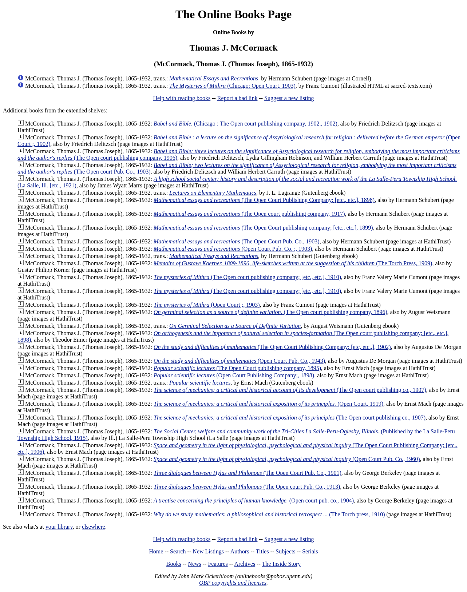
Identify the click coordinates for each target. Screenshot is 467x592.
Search (178, 551)
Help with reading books (181, 98)
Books (173, 564)
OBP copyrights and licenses (232, 583)
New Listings (208, 551)
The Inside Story (281, 564)
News (194, 564)
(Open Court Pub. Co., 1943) (239, 361)
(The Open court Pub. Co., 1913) (247, 487)
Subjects (285, 551)
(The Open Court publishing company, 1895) (237, 368)
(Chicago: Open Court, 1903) (232, 86)
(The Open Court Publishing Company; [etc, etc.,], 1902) (272, 347)
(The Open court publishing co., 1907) (290, 390)
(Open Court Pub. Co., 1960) (287, 459)
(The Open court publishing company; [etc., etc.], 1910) (247, 277)
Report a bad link (237, 98)
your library (59, 527)
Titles (262, 551)
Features (217, 564)
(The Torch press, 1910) (269, 514)
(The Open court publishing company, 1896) (270, 312)
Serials (310, 551)
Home (156, 551)
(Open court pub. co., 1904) (254, 500)
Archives (244, 564)
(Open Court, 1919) (268, 404)
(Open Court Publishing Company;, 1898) (234, 375)
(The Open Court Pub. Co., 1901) (247, 473)
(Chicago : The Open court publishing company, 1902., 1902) (245, 123)
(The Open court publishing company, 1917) (249, 214)
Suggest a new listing (289, 98)
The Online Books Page (233, 14)
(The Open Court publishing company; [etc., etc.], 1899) (263, 228)
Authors (239, 551)
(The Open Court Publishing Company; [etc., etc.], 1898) (264, 200)
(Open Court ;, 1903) (207, 305)
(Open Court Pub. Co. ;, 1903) (233, 249)
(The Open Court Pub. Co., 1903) (237, 241)
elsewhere (93, 527)
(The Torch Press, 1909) (293, 263)
